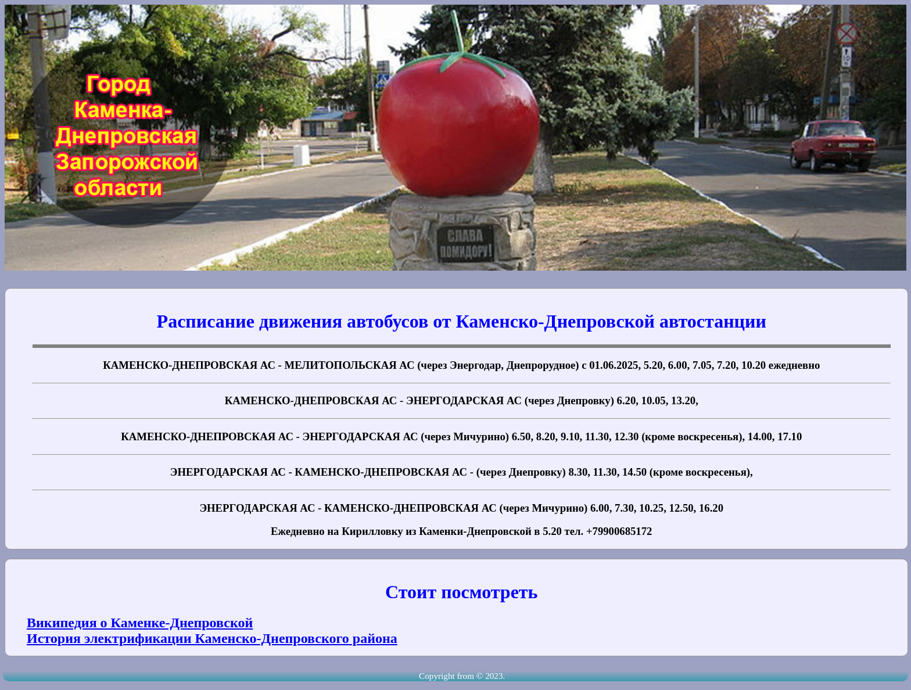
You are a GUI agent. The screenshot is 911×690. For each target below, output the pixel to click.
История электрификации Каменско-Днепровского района (212, 638)
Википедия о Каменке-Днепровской (140, 622)
